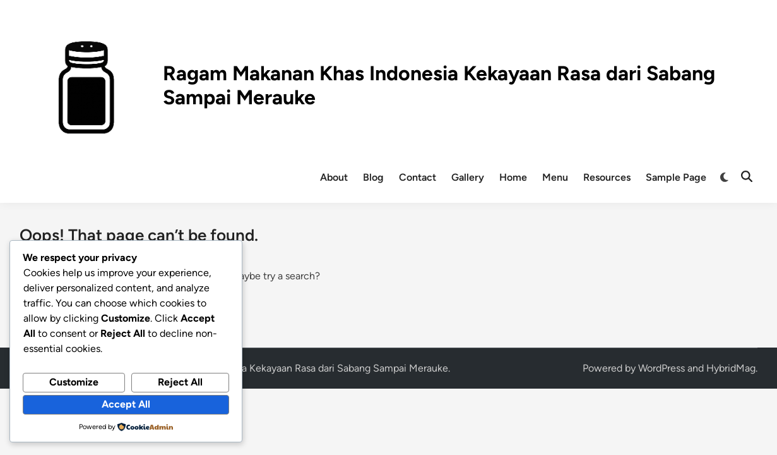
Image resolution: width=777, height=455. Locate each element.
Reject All (180, 382)
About (334, 177)
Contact (417, 177)
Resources (607, 177)
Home (513, 177)
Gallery (467, 177)
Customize (73, 382)
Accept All (126, 404)
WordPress (661, 368)
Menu (555, 177)
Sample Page (676, 177)
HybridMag (731, 368)
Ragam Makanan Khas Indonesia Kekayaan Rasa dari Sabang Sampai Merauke (276, 368)
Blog (373, 177)
